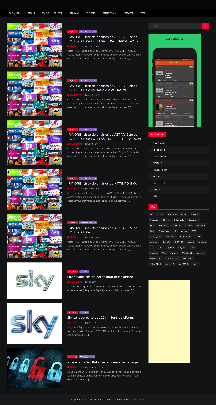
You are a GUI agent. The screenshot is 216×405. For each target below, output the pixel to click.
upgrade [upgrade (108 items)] (182, 247)
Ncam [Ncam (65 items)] (197, 236)
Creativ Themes (136, 399)
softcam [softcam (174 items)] (202, 242)
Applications (109, 13)
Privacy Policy (160, 169)
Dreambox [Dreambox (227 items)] (194, 220)
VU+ (155, 196)
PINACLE (157, 163)
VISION (156, 189)
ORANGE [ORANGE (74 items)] (179, 242)
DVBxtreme (76, 46)
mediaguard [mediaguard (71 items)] (155, 236)
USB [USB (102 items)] (193, 247)
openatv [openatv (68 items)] (154, 242)
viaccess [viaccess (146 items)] (154, 253)
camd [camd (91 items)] (184, 214)
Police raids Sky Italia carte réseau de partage (102, 362)
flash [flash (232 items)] (152, 231)
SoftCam (58, 13)
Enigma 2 (74, 13)
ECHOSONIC (159, 149)
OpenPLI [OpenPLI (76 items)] (166, 242)
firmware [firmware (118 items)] (201, 225)
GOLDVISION (159, 156)
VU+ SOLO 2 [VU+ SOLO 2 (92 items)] (155, 258)
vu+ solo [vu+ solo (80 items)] (200, 253)
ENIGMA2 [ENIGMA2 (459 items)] (163, 225)
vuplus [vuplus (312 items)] (195, 264)
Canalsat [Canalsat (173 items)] (154, 220)
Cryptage (72, 357)
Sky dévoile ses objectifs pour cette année (100, 277)
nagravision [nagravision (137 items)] (185, 236)
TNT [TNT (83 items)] (151, 247)
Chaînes (84, 271)
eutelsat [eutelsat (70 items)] (188, 225)
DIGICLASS (158, 143)
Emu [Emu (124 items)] (152, 225)
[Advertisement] (169, 321)
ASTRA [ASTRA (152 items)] (160, 214)
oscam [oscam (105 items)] (191, 242)
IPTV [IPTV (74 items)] (194, 231)
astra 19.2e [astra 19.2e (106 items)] (172, 214)
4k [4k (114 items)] (151, 214)
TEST (142, 13)
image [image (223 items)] (184, 231)
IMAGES (31, 13)
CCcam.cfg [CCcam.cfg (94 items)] (179, 220)
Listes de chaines (88, 31)
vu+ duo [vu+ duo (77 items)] (174, 253)
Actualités (15, 13)
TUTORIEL (91, 13)
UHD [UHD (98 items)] (160, 247)
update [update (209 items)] (170, 247)
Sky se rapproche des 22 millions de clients (100, 317)
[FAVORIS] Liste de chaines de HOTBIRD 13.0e (102, 183)
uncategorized (87, 357)
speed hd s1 (159, 183)
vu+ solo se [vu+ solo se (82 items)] (187, 258)
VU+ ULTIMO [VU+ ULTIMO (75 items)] (155, 264)
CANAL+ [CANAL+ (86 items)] (194, 214)
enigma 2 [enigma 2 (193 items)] (176, 225)
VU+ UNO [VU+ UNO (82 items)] (170, 264)
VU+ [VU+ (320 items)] (164, 253)
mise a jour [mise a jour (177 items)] (171, 236)
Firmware (128, 13)
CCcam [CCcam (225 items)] (166, 220)
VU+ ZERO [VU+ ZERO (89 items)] (183, 264)
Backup (45, 13)
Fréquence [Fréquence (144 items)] (164, 231)
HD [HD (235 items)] (175, 231)
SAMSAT (157, 176)
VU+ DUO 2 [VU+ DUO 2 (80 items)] (187, 253)
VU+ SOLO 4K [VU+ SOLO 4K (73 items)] (172, 258)
